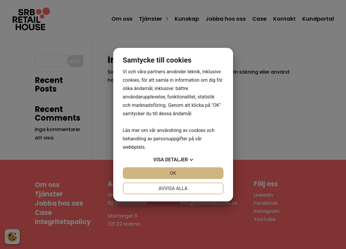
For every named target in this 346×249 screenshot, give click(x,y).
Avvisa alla (173, 188)
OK (173, 173)
